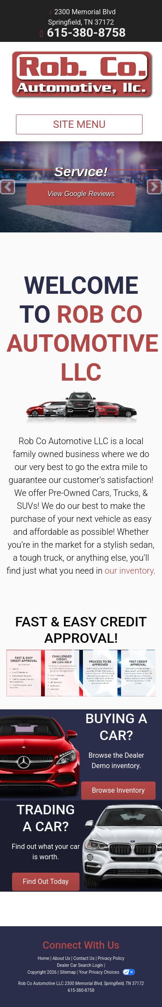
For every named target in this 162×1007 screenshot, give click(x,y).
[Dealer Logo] (81, 75)
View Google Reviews (81, 193)
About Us (61, 958)
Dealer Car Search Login (80, 965)
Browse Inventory (118, 790)
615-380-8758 (86, 32)
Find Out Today (46, 881)
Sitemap (68, 972)
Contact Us (84, 958)
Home (43, 958)
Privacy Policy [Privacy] (111, 958)
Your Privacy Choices (107, 972)
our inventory (129, 570)
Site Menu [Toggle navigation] (79, 124)
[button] (7, 186)
